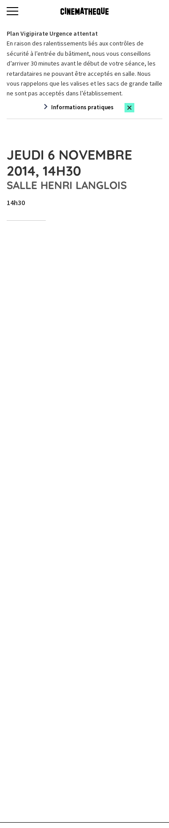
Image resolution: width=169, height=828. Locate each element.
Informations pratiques (82, 107)
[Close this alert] (129, 107)
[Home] (84, 11)
